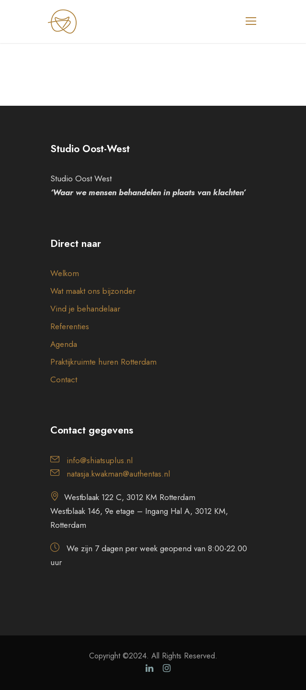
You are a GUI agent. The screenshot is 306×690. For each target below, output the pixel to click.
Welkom (64, 273)
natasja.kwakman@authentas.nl (118, 473)
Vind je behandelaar (85, 308)
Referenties (69, 326)
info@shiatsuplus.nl (100, 460)
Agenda (63, 344)
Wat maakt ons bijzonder (93, 291)
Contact (63, 379)
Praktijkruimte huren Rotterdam (103, 361)
